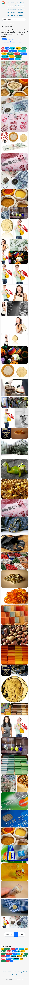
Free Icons (21, 9)
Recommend (5, 42)
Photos (9, 23)
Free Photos (20, 3)
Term (14, 972)
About (25, 972)
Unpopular (5, 45)
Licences (9, 972)
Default (4, 39)
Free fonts (10, 6)
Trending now (11, 39)
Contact (14, 975)
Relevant (13, 42)
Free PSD (20, 15)
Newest (19, 39)
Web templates (11, 9)
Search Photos (7, 19)
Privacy (20, 972)
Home (3, 23)
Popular (20, 42)
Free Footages (19, 6)
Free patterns (11, 15)
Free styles (20, 12)
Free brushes (11, 12)
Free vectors (10, 3)
